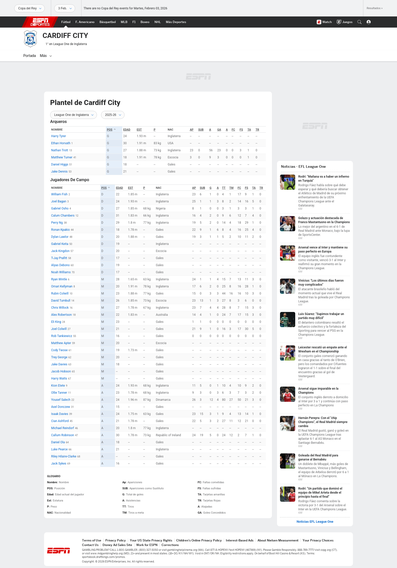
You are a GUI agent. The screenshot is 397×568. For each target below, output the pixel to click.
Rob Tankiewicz (61, 336)
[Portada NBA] (108, 22)
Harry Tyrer (58, 136)
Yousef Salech (60, 400)
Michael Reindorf (62, 428)
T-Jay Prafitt (59, 258)
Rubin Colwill (60, 293)
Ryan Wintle (59, 279)
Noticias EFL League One (314, 521)
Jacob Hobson (61, 371)
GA (219, 129)
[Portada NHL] (157, 22)
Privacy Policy (115, 540)
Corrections (170, 545)
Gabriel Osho (60, 208)
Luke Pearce (59, 449)
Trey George (59, 357)
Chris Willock (60, 307)
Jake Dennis (59, 171)
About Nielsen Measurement (278, 540)
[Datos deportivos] (64, 8)
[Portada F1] (133, 22)
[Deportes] (29, 8)
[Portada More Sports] (176, 22)
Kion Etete (58, 385)
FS (241, 129)
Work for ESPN (146, 545)
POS (111, 129)
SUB (201, 129)
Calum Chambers (62, 215)
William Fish (59, 194)
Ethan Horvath (60, 143)
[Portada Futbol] (65, 22)
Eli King (56, 322)
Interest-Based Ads (239, 540)
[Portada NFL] (84, 22)
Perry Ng (57, 222)
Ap (191, 129)
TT (224, 188)
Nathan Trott (59, 150)
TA (249, 129)
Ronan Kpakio (60, 230)
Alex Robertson (61, 315)
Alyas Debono (60, 265)
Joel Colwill (59, 329)
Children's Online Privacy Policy (199, 540)
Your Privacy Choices (318, 540)
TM (231, 188)
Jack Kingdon (60, 251)
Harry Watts (59, 378)
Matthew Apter (61, 343)
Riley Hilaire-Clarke (63, 456)
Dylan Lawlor (59, 237)
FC (233, 129)
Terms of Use (91, 540)
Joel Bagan (58, 201)
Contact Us (90, 545)
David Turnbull (60, 300)
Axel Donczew (60, 407)
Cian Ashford (60, 421)
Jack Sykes (58, 463)
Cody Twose (59, 350)
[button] (360, 22)
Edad (126, 129)
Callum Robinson (62, 435)
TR (257, 129)
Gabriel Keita (59, 244)
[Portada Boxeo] (145, 22)
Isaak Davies (59, 414)
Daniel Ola (58, 442)
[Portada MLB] (124, 22)
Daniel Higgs (59, 164)
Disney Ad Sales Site (117, 545)
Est (139, 129)
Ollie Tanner (59, 392)
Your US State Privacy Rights (151, 540)
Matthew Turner (61, 157)
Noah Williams (61, 272)
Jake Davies (59, 364)
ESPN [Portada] (40, 22)
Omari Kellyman (61, 286)
